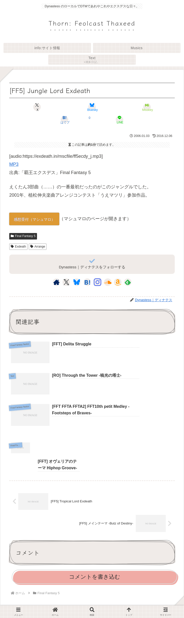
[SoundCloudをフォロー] (108, 282)
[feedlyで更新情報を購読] (128, 282)
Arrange (37, 246)
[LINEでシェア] (119, 120)
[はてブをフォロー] (87, 282)
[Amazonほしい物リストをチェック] (118, 282)
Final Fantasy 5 (23, 236)
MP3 (13, 164)
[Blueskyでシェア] (92, 107)
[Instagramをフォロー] (97, 282)
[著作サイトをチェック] (56, 282)
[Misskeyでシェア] (147, 107)
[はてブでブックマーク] (64, 120)
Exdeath (18, 246)
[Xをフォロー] (66, 282)
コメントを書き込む (94, 540)
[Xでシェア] (37, 107)
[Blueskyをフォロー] (76, 282)
